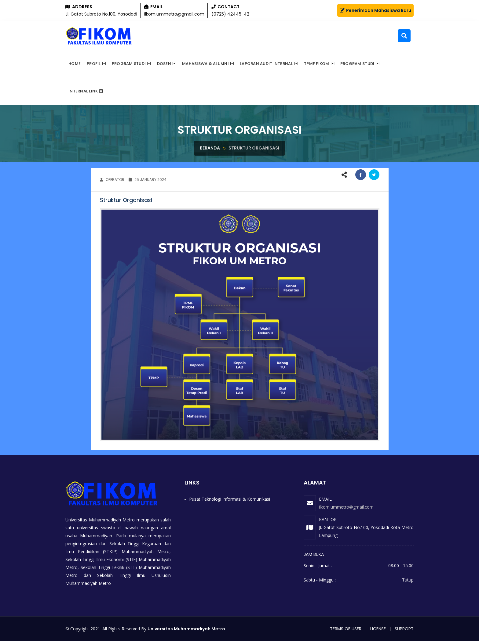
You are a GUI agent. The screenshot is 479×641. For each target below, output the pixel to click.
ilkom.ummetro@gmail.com (346, 507)
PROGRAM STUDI (357, 64)
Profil (94, 64)
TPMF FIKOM (316, 64)
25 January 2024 (147, 179)
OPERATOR (112, 179)
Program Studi (129, 64)
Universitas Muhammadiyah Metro (186, 629)
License (378, 629)
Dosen (164, 64)
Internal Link (83, 91)
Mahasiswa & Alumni (205, 64)
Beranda (210, 148)
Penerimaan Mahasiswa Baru (375, 10)
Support (404, 629)
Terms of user (345, 629)
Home (74, 64)
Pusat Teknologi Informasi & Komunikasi (229, 499)
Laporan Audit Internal (266, 64)
